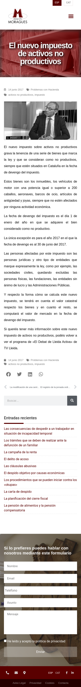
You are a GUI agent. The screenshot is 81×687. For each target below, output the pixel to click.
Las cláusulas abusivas (20, 466)
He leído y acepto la (36, 641)
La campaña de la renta (20, 452)
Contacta (63, 682)
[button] (71, 16)
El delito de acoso (16, 459)
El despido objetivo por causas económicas (34, 473)
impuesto (40, 94)
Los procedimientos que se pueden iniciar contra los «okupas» (40, 482)
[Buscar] (72, 401)
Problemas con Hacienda (45, 89)
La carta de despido (18, 492)
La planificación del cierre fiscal (26, 498)
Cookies (49, 682)
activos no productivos (20, 94)
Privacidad (35, 682)
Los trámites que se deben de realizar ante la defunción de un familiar (35, 443)
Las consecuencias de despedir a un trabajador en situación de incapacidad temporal (39, 431)
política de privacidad (50, 641)
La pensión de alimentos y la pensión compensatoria (30, 508)
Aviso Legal (19, 682)
